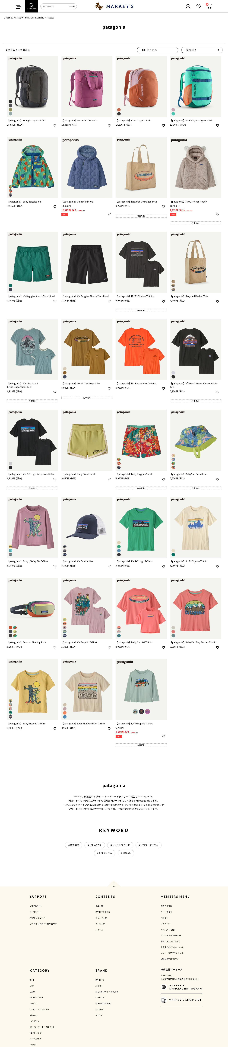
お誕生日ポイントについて (172, 947)
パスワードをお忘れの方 (171, 935)
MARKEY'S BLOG (102, 912)
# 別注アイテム (104, 853)
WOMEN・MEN (36, 997)
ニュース (99, 929)
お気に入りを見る (168, 929)
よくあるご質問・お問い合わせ (43, 923)
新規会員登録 (166, 906)
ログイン (164, 917)
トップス (34, 1003)
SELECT (98, 1015)
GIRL (32, 979)
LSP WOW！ (100, 997)
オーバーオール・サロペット (42, 1027)
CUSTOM (99, 1009)
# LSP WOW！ (95, 845)
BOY (32, 985)
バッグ (33, 1044)
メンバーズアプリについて (172, 953)
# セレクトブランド (120, 845)
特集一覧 (99, 906)
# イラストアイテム (148, 845)
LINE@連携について (169, 958)
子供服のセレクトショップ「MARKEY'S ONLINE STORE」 (24, 18)
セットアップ (35, 1032)
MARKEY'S (99, 979)
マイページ (165, 923)
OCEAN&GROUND (103, 1003)
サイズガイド (35, 912)
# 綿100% (126, 853)
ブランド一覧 (101, 917)
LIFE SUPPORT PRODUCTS (106, 991)
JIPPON (98, 985)
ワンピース (34, 1021)
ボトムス (34, 1015)
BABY (32, 991)
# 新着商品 (73, 845)
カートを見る (166, 912)
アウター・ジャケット (39, 1009)
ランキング (100, 923)
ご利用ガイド (35, 906)
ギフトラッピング (37, 917)
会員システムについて (170, 941)
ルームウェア (35, 1038)
